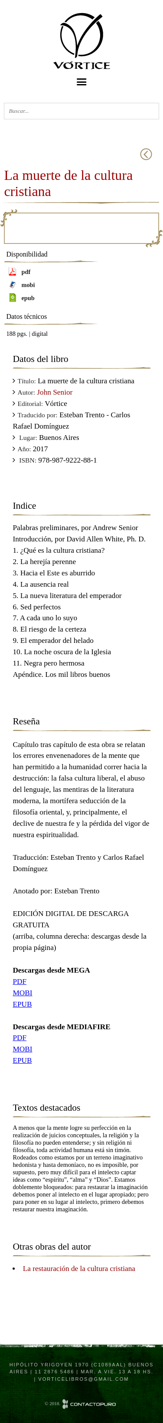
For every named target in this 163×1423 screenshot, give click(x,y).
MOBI (22, 993)
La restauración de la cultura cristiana (79, 1268)
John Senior (54, 392)
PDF (19, 981)
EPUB (22, 1004)
